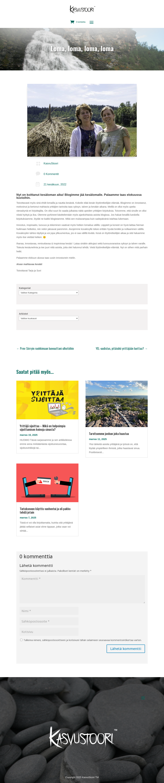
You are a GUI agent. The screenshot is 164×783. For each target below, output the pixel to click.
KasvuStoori (51, 163)
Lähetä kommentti (125, 648)
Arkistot (23, 313)
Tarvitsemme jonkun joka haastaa (109, 433)
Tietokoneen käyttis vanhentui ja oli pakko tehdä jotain (45, 510)
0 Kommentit (51, 174)
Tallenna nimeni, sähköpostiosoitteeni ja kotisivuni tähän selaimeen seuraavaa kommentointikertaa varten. (83, 640)
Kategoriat (24, 288)
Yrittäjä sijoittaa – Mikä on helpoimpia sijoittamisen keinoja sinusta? (42, 428)
